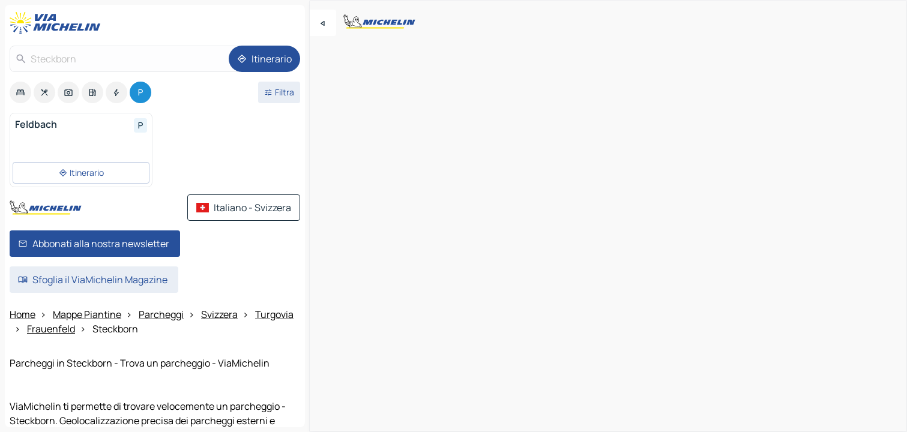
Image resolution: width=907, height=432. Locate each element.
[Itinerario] (264, 59)
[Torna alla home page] (58, 23)
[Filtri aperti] (279, 92)
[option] (20, 92)
